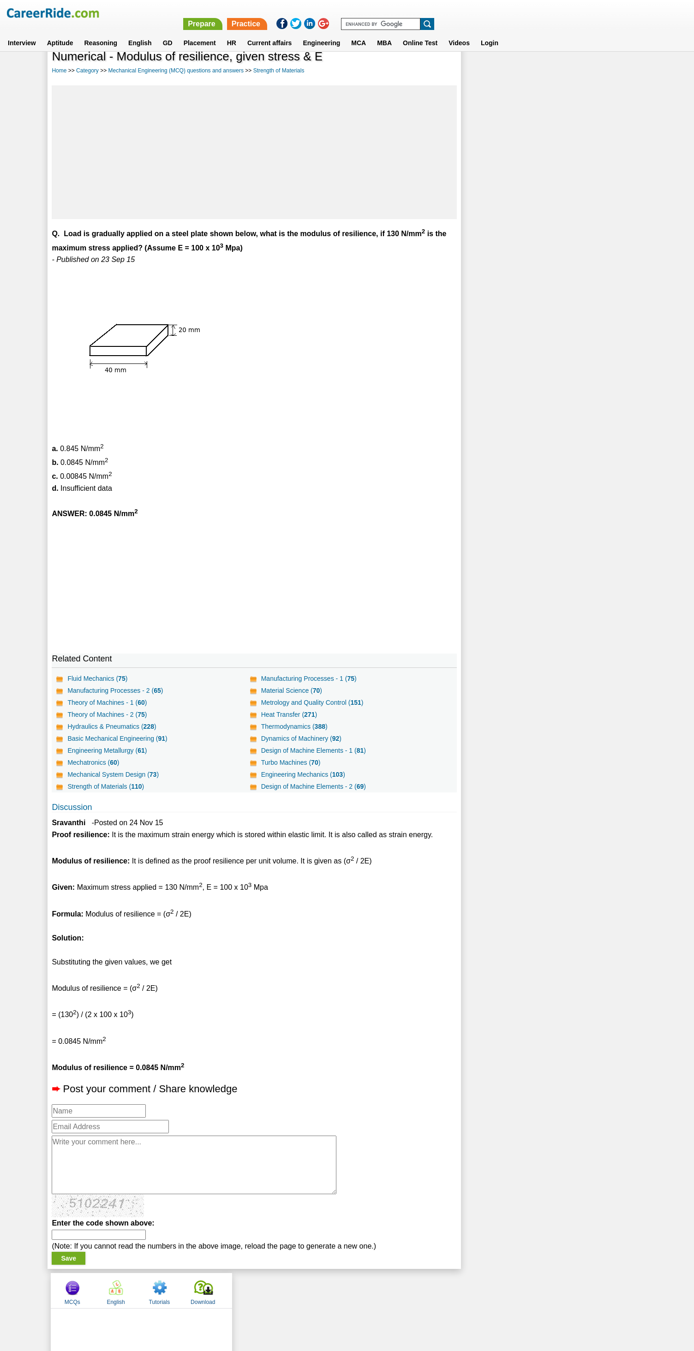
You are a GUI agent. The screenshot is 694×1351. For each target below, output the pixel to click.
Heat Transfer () (288, 714)
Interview (22, 32)
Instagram (448, 1290)
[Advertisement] (253, 152)
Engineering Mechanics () (302, 774)
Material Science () (290, 690)
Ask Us (381, 1290)
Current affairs (269, 32)
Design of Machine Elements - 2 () (312, 786)
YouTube (412, 1290)
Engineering (321, 32)
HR (231, 32)
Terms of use (342, 1290)
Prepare (454, 13)
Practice (499, 13)
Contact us (300, 1290)
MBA (384, 32)
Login (489, 32)
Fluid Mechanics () (97, 678)
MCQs (483, 70)
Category (87, 70)
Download (614, 70)
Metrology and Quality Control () (311, 702)
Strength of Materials (279, 70)
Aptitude (60, 32)
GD (168, 32)
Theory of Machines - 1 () (107, 702)
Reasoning (101, 32)
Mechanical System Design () (113, 774)
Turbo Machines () (290, 762)
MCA (358, 32)
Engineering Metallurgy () (107, 750)
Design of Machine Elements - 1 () (312, 750)
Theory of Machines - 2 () (107, 714)
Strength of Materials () (105, 786)
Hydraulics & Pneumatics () (111, 726)
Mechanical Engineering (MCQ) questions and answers (175, 70)
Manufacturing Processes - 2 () (115, 690)
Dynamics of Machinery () (300, 738)
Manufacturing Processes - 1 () (308, 678)
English (140, 32)
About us (263, 1290)
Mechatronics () (93, 762)
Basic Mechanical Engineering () (117, 738)
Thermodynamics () (293, 726)
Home (59, 70)
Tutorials (570, 70)
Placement (200, 32)
